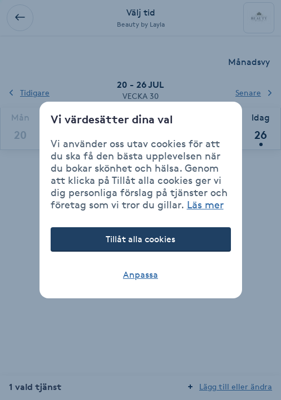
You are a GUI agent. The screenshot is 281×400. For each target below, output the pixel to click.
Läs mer (205, 204)
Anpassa (140, 274)
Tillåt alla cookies (140, 239)
